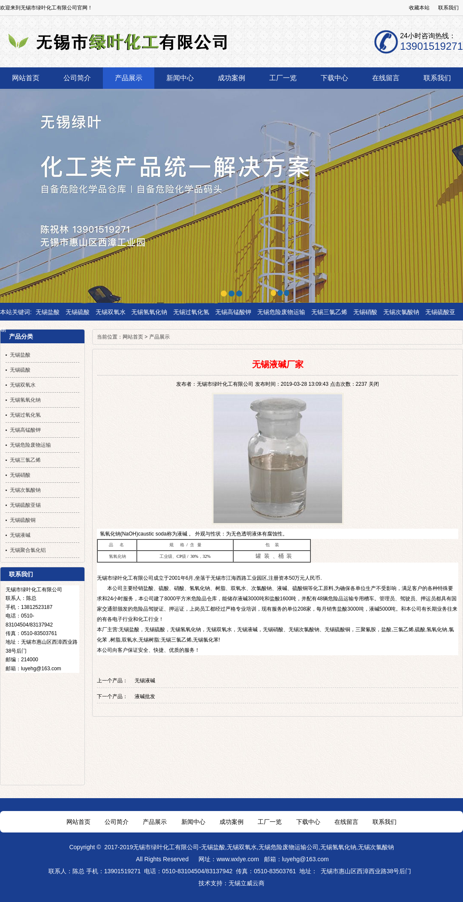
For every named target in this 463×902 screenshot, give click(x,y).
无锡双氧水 (111, 312)
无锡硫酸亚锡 (25, 505)
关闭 (374, 384)
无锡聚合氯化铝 (28, 550)
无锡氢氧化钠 (149, 312)
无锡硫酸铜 (337, 630)
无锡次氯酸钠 (401, 312)
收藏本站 (419, 8)
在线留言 (346, 821)
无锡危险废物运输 (281, 312)
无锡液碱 (247, 630)
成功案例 (231, 821)
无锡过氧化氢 (191, 312)
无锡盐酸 (48, 312)
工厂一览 (270, 821)
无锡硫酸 (78, 312)
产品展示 (159, 337)
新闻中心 (193, 821)
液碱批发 (145, 696)
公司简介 (117, 821)
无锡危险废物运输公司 (289, 847)
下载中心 (308, 821)
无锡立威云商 (246, 883)
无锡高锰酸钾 (233, 312)
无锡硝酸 (365, 312)
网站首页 (133, 337)
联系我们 (448, 8)
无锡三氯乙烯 (329, 312)
